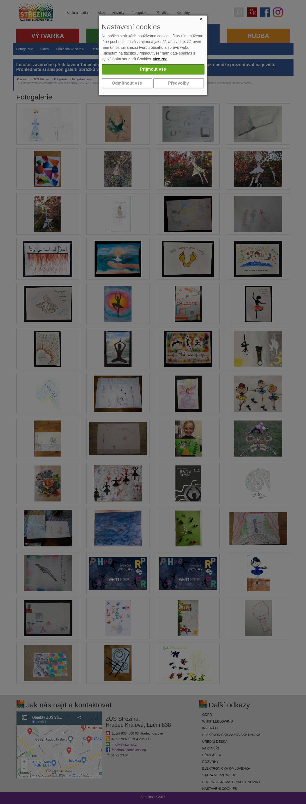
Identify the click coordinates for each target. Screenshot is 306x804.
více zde (160, 59)
